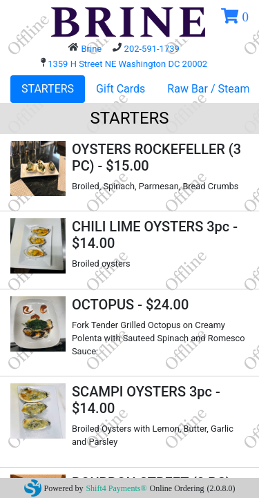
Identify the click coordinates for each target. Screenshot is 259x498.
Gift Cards (120, 88)
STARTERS (47, 88)
